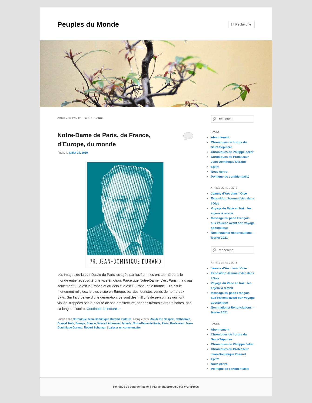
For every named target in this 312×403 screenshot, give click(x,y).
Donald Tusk (65, 323)
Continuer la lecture (104, 309)
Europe (80, 323)
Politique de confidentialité (230, 176)
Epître (215, 167)
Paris (165, 323)
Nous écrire (219, 171)
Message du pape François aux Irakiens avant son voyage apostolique (233, 223)
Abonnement (220, 137)
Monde (126, 323)
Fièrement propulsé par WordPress (175, 386)
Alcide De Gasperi (162, 319)
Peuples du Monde (88, 24)
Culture (126, 319)
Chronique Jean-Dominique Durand (96, 319)
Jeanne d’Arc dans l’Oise (229, 193)
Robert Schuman (95, 327)
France (91, 323)
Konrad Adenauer (109, 323)
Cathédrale (183, 319)
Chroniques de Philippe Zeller (232, 152)
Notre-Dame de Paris (146, 323)
